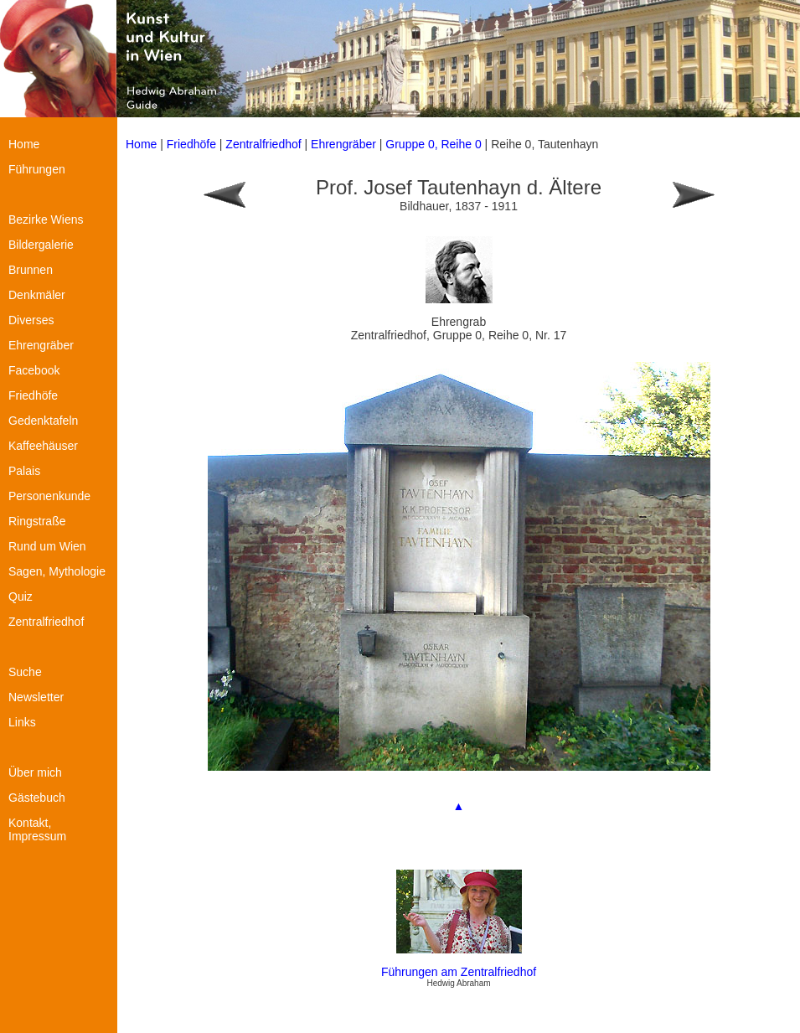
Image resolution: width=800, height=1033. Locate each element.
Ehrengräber (343, 144)
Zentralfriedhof (263, 144)
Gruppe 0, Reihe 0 (434, 144)
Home (141, 144)
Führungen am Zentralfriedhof (458, 972)
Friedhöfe (191, 144)
